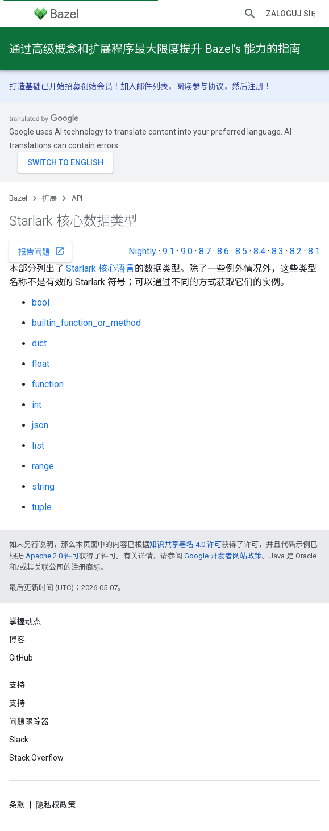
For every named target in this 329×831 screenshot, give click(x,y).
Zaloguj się (290, 13)
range (43, 466)
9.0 (187, 251)
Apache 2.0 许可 (52, 556)
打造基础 (25, 86)
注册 (256, 86)
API (77, 198)
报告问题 (41, 251)
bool (40, 302)
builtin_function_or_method (86, 323)
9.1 (168, 251)
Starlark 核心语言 (100, 268)
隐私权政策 (56, 804)
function (48, 384)
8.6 (223, 251)
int (36, 404)
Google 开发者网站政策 (223, 556)
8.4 (259, 251)
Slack (18, 739)
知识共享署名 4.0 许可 (185, 544)
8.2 (296, 251)
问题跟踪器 (29, 721)
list (38, 445)
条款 (17, 804)
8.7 (205, 251)
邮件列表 (152, 86)
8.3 (278, 251)
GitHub (21, 657)
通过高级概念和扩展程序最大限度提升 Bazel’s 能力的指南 (155, 49)
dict (39, 343)
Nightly (142, 251)
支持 (17, 703)
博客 (17, 639)
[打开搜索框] (250, 13)
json (40, 425)
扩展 (49, 198)
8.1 (314, 251)
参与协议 (208, 86)
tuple (42, 507)
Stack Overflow (36, 757)
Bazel (18, 198)
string (43, 486)
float (40, 363)
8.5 (241, 251)
